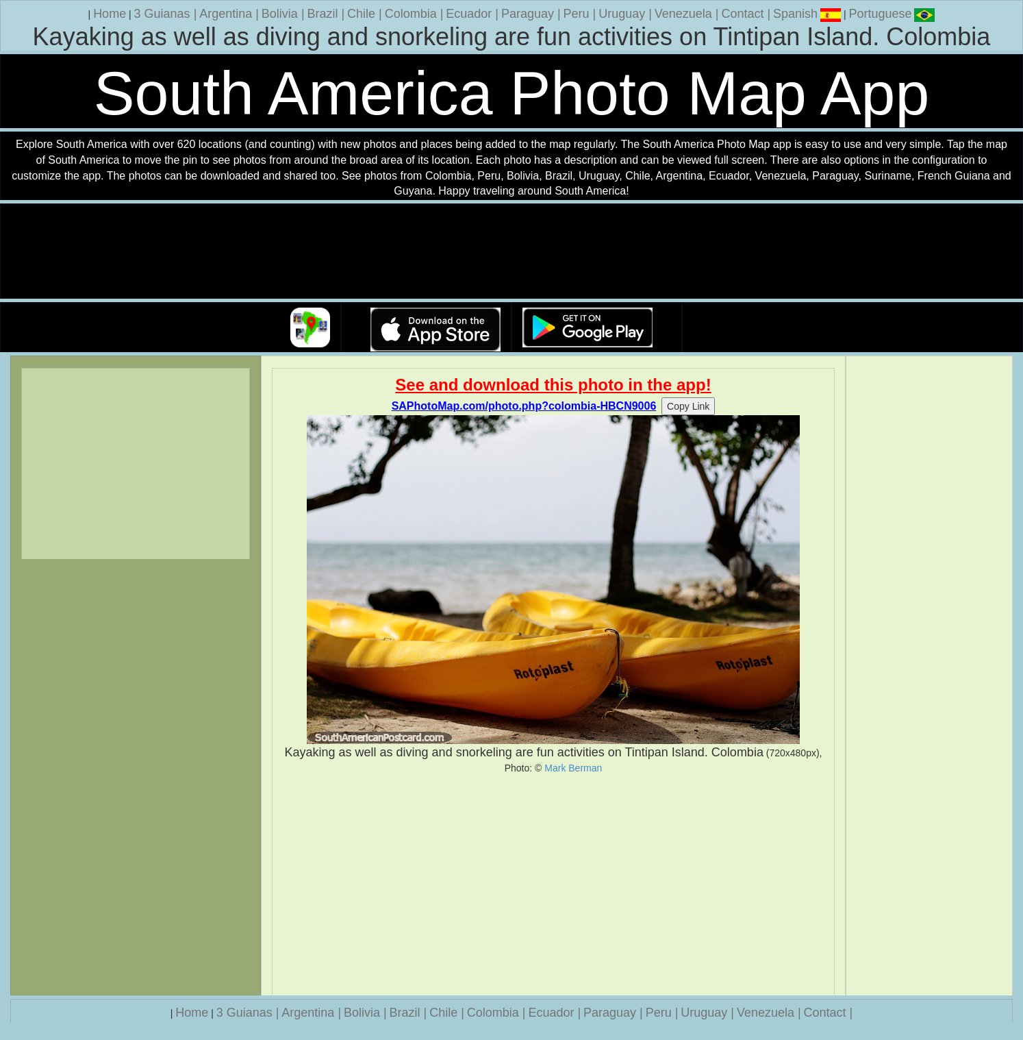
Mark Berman (573, 768)
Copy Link (688, 406)
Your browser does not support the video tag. (511, 252)
